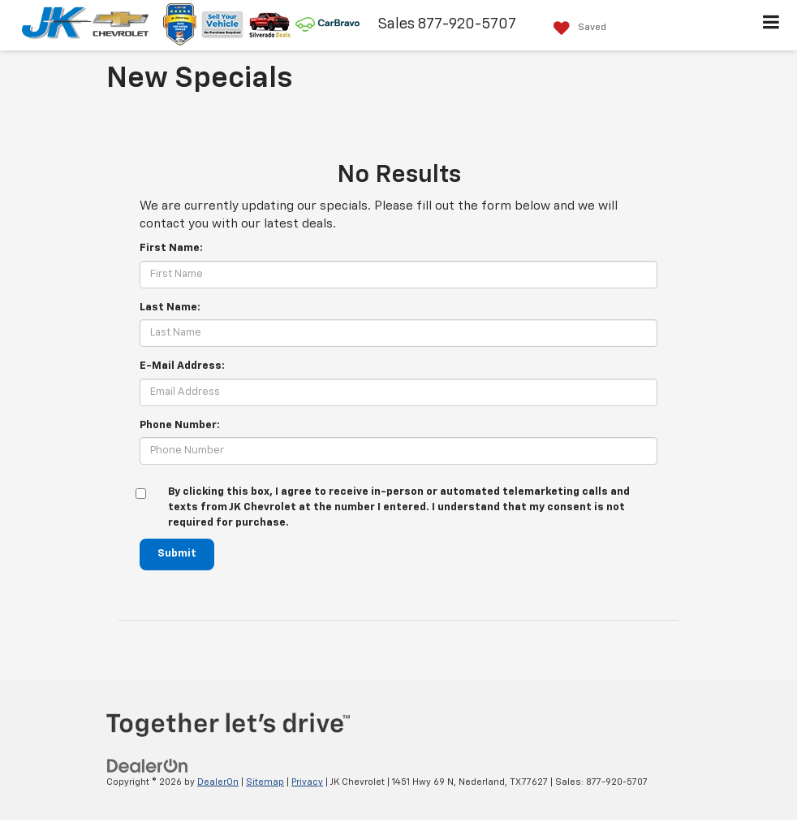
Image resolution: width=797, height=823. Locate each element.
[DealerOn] (147, 765)
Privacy (307, 782)
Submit (176, 553)
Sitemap (265, 782)
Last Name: (170, 307)
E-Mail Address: (182, 366)
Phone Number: (180, 425)
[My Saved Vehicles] (575, 28)
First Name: (171, 248)
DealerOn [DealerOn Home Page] (218, 782)
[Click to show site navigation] (771, 25)
